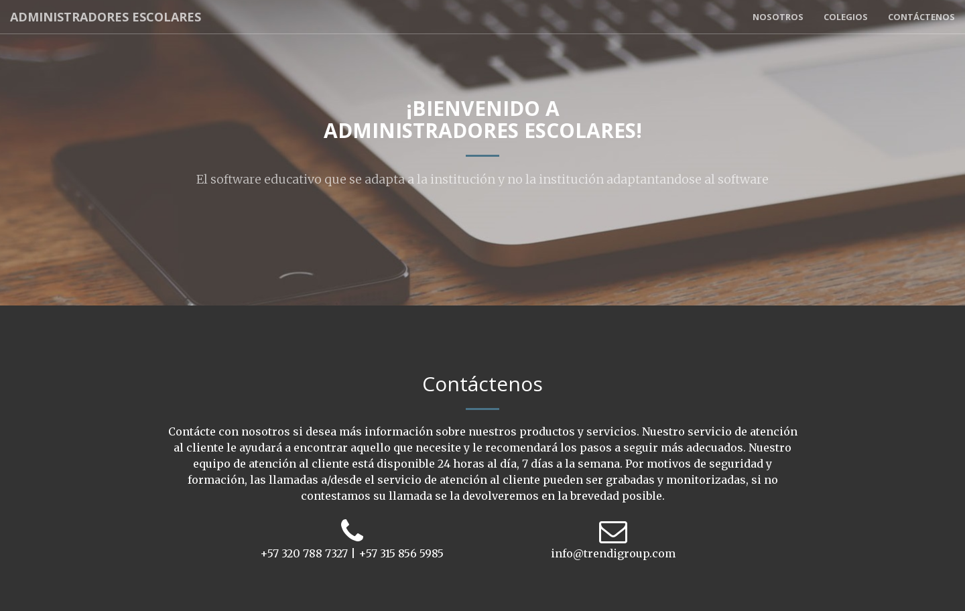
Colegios (846, 17)
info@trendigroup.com (613, 553)
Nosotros (778, 17)
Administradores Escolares (105, 17)
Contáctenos (921, 17)
